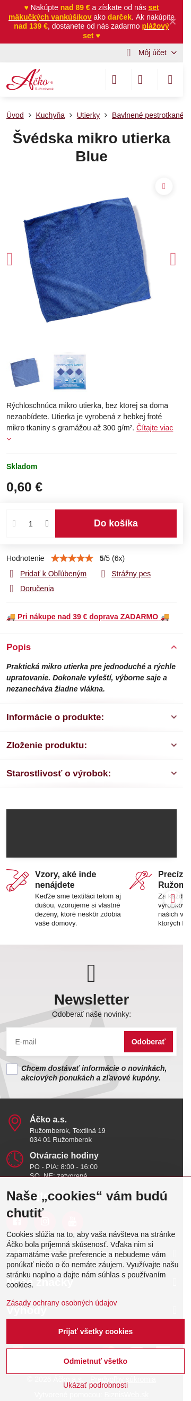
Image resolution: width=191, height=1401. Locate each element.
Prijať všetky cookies (95, 1331)
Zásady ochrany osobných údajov (61, 1303)
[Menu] (170, 79)
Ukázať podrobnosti (95, 1385)
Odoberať (149, 1041)
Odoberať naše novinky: (91, 1014)
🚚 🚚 (87, 616)
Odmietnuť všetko (95, 1361)
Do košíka (116, 523)
